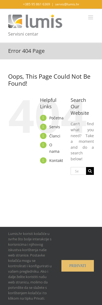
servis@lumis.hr (67, 4)
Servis (54, 126)
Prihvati (77, 266)
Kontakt (56, 160)
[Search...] (78, 171)
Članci (54, 135)
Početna (56, 117)
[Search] (90, 171)
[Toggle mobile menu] (91, 17)
